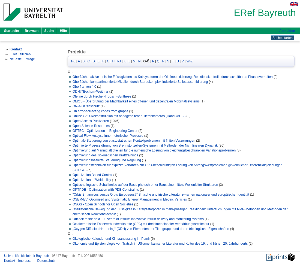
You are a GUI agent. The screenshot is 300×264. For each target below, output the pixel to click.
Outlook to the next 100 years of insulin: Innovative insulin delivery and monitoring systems (138, 219)
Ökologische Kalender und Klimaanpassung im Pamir (111, 239)
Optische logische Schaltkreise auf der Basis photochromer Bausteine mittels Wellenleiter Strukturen (145, 185)
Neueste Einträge (22, 59)
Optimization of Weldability (92, 180)
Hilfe (63, 31)
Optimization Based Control (92, 175)
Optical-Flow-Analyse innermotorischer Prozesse (108, 136)
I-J (119, 61)
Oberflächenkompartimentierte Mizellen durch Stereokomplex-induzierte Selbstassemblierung (140, 82)
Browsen (32, 31)
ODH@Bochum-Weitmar (90, 91)
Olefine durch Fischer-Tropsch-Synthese (102, 96)
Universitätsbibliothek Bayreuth (27, 256)
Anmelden (287, 31)
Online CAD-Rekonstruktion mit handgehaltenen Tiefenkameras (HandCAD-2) (129, 116)
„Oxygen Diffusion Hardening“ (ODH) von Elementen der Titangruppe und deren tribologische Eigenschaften (151, 229)
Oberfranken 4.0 (84, 87)
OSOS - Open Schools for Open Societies (103, 204)
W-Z (190, 61)
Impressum (26, 261)
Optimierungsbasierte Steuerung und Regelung (107, 160)
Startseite (11, 31)
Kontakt (10, 261)
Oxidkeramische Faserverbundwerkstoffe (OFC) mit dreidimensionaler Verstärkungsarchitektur (141, 224)
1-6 (73, 61)
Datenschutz (46, 261)
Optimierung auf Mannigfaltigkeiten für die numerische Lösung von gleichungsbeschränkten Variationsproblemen (154, 150)
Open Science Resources (91, 126)
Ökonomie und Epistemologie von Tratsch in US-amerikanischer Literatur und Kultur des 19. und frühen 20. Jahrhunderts (160, 243)
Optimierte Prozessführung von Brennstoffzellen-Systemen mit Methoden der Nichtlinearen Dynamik (145, 145)
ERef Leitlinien (20, 54)
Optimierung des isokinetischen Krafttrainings (105, 155)
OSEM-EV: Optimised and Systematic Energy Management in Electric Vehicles (130, 199)
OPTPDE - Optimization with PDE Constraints (106, 190)
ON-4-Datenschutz (86, 106)
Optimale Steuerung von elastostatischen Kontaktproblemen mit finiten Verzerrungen (134, 140)
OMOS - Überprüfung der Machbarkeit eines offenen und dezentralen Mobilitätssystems (136, 101)
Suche (49, 31)
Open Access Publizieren (91, 121)
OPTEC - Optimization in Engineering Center (105, 131)
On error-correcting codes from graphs (100, 111)
